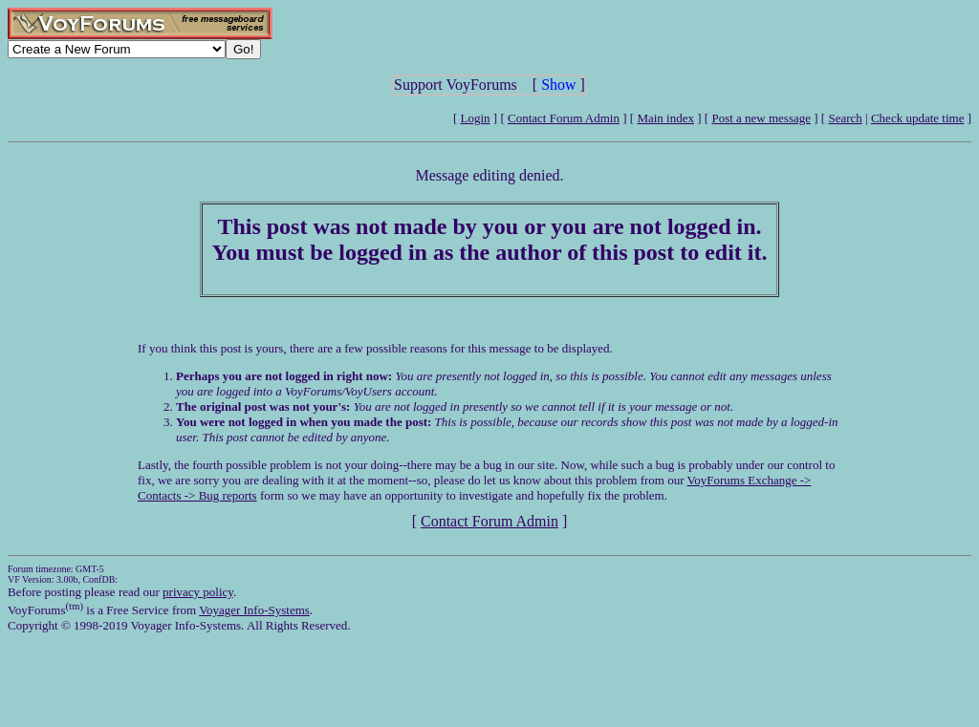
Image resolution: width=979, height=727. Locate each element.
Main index (665, 118)
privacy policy (198, 592)
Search (844, 118)
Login (475, 118)
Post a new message (761, 118)
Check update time (917, 118)
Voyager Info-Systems (254, 610)
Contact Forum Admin (564, 118)
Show (558, 84)
